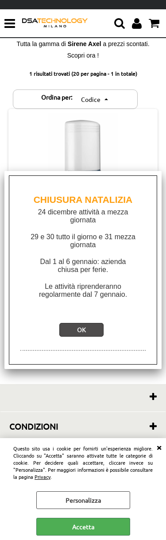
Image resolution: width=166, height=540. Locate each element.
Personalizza (83, 500)
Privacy (42, 476)
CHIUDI (159, 447)
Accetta (83, 527)
